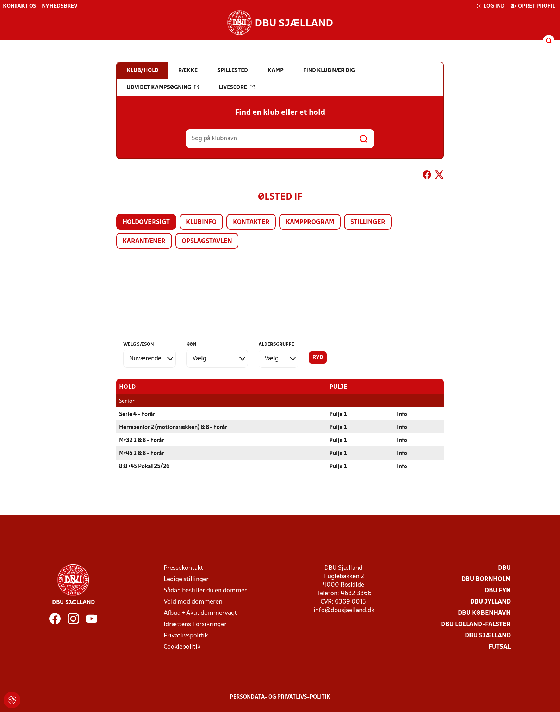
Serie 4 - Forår (137, 414)
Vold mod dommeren (193, 602)
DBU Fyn (498, 590)
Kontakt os (19, 6)
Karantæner (144, 241)
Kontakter (251, 222)
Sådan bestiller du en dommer (205, 590)
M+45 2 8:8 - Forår (141, 453)
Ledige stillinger (186, 579)
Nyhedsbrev (59, 6)
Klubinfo (201, 222)
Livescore (237, 87)
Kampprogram (310, 222)
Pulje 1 (338, 414)
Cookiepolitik (182, 647)
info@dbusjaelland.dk (343, 610)
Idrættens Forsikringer (195, 624)
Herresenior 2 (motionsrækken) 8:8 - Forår (173, 427)
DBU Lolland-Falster (476, 624)
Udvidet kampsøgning (163, 87)
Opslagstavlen (207, 241)
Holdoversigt (146, 222)
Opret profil (532, 6)
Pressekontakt (183, 568)
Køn (191, 344)
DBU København (484, 613)
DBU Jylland (490, 602)
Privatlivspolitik (186, 635)
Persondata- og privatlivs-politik (280, 696)
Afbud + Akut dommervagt (200, 613)
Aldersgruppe (276, 344)
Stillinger (367, 222)
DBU (504, 568)
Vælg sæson (138, 344)
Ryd (317, 357)
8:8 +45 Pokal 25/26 (144, 466)
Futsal (500, 647)
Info (402, 414)
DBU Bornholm (486, 579)
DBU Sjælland (488, 635)
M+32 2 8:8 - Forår (141, 440)
